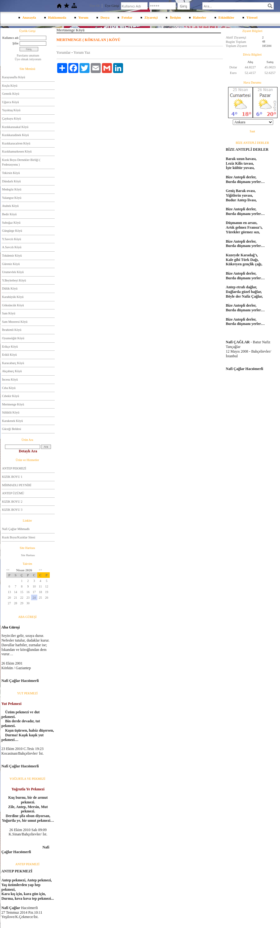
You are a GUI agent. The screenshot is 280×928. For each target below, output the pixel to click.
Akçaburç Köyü (12, 371)
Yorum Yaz (82, 52)
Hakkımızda (57, 17)
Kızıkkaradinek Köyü (15, 135)
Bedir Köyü (9, 214)
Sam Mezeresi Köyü (15, 321)
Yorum (83, 17)
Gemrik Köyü (10, 93)
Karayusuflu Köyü (13, 77)
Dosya (104, 17)
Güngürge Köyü (12, 230)
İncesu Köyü (10, 379)
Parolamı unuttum (28, 55)
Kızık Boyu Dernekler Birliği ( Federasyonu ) (21, 162)
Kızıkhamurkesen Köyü (17, 151)
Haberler (199, 17)
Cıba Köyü (9, 388)
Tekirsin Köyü (11, 173)
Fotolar (127, 17)
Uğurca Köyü (10, 102)
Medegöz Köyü (11, 189)
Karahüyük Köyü (13, 297)
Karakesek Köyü (12, 421)
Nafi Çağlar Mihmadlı (16, 529)
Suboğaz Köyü (11, 222)
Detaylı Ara (28, 451)
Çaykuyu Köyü (11, 118)
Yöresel (251, 17)
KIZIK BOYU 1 (12, 476)
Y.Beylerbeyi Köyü (14, 280)
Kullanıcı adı (10, 37)
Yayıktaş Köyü (11, 110)
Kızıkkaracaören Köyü (16, 143)
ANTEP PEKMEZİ (14, 468)
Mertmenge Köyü (13, 404)
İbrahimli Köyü (11, 329)
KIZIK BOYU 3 (12, 509)
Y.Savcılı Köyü (11, 239)
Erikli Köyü (9, 354)
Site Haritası (28, 555)
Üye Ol (94, 5)
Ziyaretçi (151, 17)
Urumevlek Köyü (13, 272)
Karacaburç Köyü (13, 363)
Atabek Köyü (10, 206)
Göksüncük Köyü (13, 305)
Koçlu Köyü (9, 85)
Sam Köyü (9, 313)
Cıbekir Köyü (10, 396)
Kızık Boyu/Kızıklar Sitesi (18, 537)
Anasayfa (29, 17)
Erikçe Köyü (10, 346)
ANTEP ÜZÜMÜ (13, 493)
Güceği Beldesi (11, 429)
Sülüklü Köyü (11, 412)
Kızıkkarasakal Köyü (15, 127)
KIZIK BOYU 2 (12, 501)
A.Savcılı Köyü (11, 247)
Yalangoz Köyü (11, 197)
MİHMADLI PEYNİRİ (16, 485)
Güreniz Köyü (11, 264)
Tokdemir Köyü (12, 255)
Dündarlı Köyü (11, 181)
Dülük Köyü (10, 288)
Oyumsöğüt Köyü (13, 338)
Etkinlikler (226, 17)
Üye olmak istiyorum (28, 59)
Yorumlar (64, 52)
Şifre (15, 43)
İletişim (175, 17)
